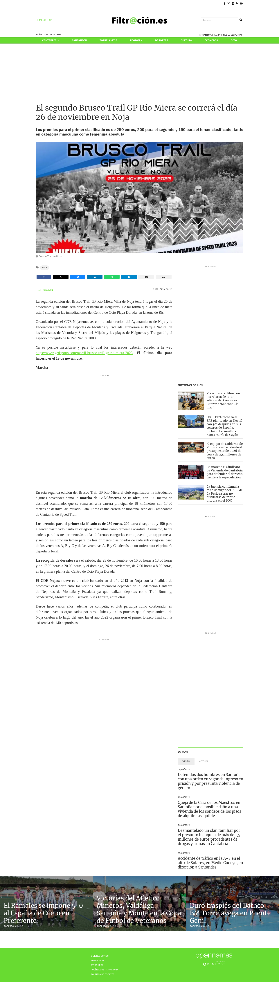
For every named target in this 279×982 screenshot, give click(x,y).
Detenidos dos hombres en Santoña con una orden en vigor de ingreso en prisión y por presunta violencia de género (210, 781)
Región (136, 40)
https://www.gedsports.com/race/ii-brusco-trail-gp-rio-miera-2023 (84, 353)
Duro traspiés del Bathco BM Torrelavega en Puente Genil (230, 913)
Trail (44, 267)
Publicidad (97, 960)
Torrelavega (108, 40)
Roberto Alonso (13, 926)
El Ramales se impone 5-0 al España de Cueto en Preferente (43, 913)
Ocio (234, 40)
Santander (79, 40)
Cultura (186, 40)
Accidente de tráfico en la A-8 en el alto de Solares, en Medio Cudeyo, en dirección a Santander (210, 862)
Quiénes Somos (100, 955)
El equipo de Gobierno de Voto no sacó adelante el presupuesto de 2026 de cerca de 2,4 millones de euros (225, 451)
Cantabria (50, 40)
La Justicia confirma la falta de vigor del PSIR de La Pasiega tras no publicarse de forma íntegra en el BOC (225, 493)
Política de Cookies (102, 974)
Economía (211, 40)
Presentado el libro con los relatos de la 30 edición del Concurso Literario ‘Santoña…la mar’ (223, 400)
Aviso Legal (98, 965)
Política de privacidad (104, 969)
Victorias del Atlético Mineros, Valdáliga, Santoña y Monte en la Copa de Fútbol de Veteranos (139, 909)
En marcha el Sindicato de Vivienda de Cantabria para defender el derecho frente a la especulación (225, 472)
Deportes (161, 40)
